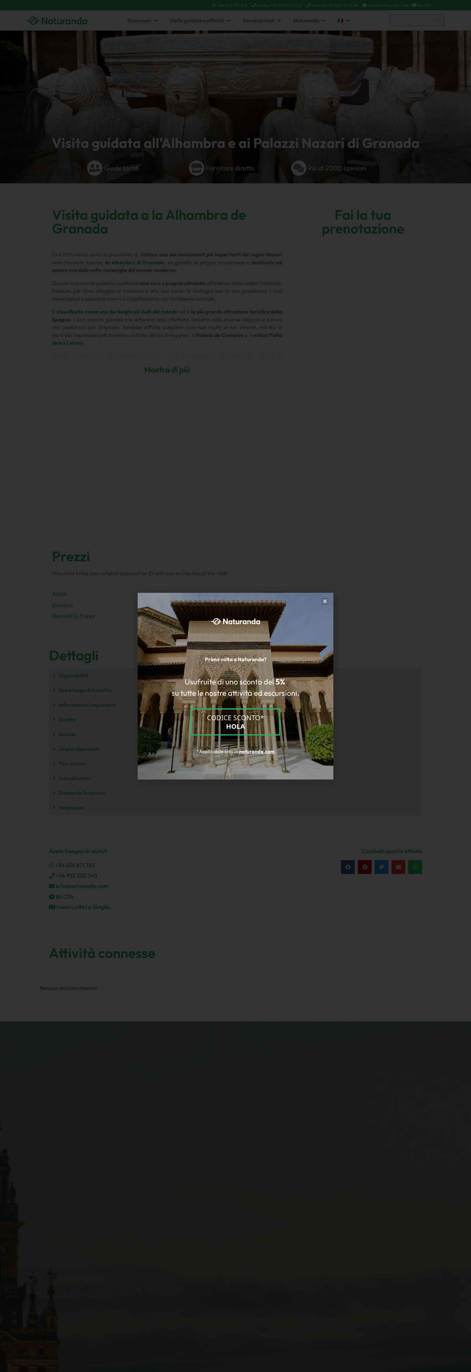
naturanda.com (257, 751)
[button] (325, 601)
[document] (235, 686)
